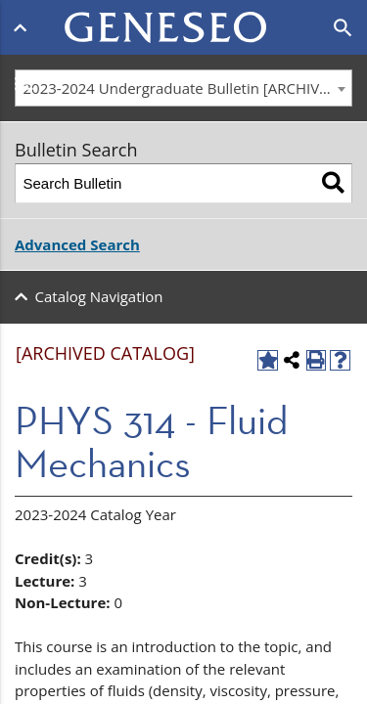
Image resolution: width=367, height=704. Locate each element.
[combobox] (183, 88)
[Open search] (343, 28)
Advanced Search (77, 244)
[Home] (184, 15)
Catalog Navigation (99, 296)
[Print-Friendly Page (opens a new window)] (316, 360)
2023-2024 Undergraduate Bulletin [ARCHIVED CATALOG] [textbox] (187, 88)
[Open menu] (24, 27)
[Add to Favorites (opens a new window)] (267, 360)
